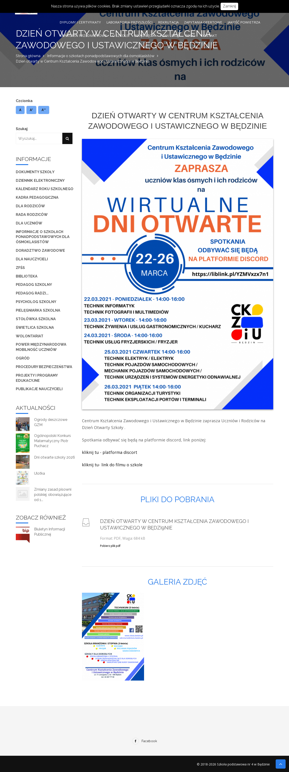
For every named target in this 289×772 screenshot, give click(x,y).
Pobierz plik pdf (110, 546)
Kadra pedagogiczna (37, 197)
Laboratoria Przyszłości (129, 22)
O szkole (120, 35)
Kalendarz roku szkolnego (44, 189)
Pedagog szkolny (34, 284)
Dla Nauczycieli (32, 259)
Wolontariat (29, 336)
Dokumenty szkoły (35, 172)
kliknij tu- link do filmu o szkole (112, 464)
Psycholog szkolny (36, 302)
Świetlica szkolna (35, 327)
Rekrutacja (168, 22)
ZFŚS (20, 268)
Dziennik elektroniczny (40, 180)
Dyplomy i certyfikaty (80, 22)
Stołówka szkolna (36, 319)
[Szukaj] (67, 138)
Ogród (23, 358)
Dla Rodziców (30, 206)
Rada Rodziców (32, 214)
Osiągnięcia (144, 35)
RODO (190, 35)
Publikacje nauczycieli (39, 389)
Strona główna (28, 56)
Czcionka (24, 101)
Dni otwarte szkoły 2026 (54, 457)
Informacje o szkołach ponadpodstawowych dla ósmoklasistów (100, 56)
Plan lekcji (170, 35)
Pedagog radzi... (32, 293)
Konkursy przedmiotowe (83, 35)
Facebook (144, 741)
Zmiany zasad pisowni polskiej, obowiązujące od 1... (52, 494)
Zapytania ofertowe (203, 22)
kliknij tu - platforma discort (109, 452)
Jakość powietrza (244, 22)
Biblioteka (26, 276)
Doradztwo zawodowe (40, 250)
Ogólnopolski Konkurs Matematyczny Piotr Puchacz (52, 441)
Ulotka (39, 473)
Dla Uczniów (29, 223)
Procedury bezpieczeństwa (44, 367)
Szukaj (22, 129)
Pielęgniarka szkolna (38, 310)
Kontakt (209, 35)
